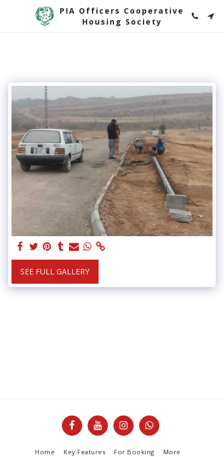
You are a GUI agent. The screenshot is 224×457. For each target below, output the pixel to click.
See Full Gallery (54, 271)
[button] (12, 15)
